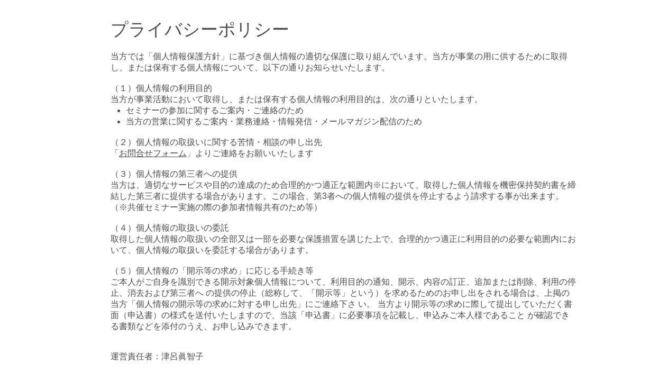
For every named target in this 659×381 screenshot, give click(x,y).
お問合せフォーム (153, 153)
